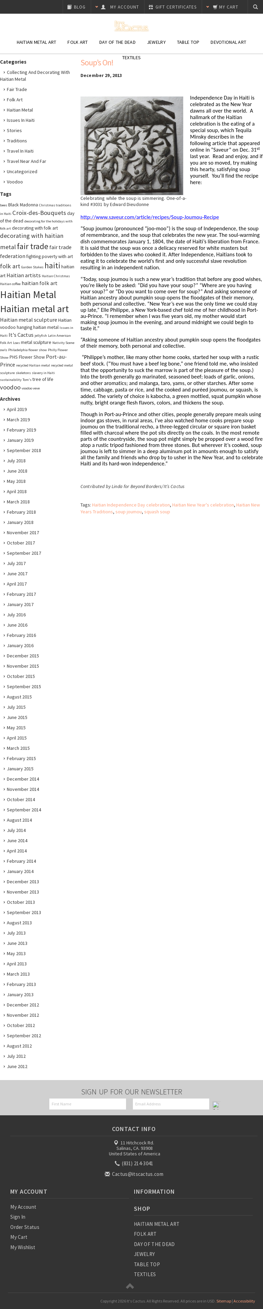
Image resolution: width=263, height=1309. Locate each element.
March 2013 (18, 974)
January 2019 (20, 440)
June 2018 (17, 471)
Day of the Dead (117, 42)
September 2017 (24, 553)
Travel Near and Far (26, 161)
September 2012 (24, 1035)
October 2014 (21, 799)
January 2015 (20, 769)
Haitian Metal (20, 110)
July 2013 (16, 933)
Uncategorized (22, 171)
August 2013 (19, 923)
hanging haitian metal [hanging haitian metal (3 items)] (38, 327)
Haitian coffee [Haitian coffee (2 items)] (10, 284)
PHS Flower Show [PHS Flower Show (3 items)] (27, 357)
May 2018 (16, 481)
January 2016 (20, 645)
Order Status (24, 1227)
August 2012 (19, 1046)
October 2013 (21, 902)
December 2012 (23, 1005)
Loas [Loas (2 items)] (16, 343)
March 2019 (18, 419)
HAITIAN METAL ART (156, 1224)
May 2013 (16, 953)
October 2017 (21, 543)
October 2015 (21, 676)
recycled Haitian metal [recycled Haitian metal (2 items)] (33, 365)
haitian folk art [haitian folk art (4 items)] (40, 283)
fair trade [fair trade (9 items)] (32, 246)
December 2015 (23, 656)
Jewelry (156, 42)
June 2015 (17, 717)
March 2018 (18, 502)
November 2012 (23, 1015)
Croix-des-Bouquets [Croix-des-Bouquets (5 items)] (39, 213)
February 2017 (21, 594)
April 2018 (17, 491)
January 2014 (20, 871)
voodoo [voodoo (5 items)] (10, 387)
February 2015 (21, 758)
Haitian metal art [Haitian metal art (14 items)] (34, 309)
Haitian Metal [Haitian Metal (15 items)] (28, 294)
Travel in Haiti (20, 151)
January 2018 (20, 522)
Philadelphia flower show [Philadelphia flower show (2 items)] (27, 350)
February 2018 (21, 512)
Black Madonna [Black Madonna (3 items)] (23, 205)
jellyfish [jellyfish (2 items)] (41, 335)
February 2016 (21, 635)
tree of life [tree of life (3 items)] (43, 379)
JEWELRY (144, 1254)
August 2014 (19, 820)
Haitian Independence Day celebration (131, 505)
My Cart (18, 1237)
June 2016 (17, 625)
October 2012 (21, 1025)
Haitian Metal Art (37, 42)
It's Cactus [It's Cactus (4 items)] (21, 334)
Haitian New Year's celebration (203, 505)
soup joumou (128, 512)
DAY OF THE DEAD (154, 1244)
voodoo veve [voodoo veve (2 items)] (31, 388)
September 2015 (24, 686)
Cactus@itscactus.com (134, 1174)
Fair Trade (17, 89)
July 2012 (16, 1056)
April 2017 (17, 584)
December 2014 (23, 779)
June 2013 (17, 943)
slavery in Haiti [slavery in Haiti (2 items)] (43, 373)
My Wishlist (22, 1247)
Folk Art (77, 42)
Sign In (17, 1217)
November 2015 (23, 666)
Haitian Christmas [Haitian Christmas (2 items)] (56, 276)
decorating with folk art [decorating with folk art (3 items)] (35, 228)
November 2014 (23, 789)
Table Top (188, 42)
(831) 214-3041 (134, 1163)
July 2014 (16, 830)
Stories (14, 130)
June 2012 (17, 1066)
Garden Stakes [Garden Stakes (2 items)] (32, 267)
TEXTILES (145, 1274)
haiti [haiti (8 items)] (52, 265)
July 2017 (16, 563)
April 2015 (17, 738)
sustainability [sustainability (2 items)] (11, 379)
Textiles (131, 57)
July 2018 (16, 461)
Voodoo (15, 182)
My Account (23, 1207)
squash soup (157, 512)
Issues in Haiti (21, 120)
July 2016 (16, 615)
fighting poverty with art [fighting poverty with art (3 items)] (49, 256)
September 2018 (24, 450)
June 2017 (17, 573)
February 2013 (21, 984)
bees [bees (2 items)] (3, 205)
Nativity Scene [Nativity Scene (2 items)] (63, 343)
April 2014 (17, 851)
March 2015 (18, 748)
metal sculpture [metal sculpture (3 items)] (36, 342)
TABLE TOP (147, 1264)
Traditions (17, 141)
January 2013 (20, 994)
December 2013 (23, 881)
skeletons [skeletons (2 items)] (23, 373)
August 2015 (19, 697)
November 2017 (23, 532)
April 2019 (17, 409)
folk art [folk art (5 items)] (10, 266)
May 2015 (16, 727)
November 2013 (23, 892)
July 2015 (16, 707)
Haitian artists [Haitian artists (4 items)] (24, 275)
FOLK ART (145, 1234)
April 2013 (17, 964)
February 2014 (21, 861)
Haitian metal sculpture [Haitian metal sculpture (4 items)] (28, 319)
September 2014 (24, 810)
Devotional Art (228, 42)
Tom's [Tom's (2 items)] (27, 379)
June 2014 (17, 840)
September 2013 (24, 912)
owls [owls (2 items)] (3, 350)
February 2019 (21, 430)
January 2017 (20, 604)
